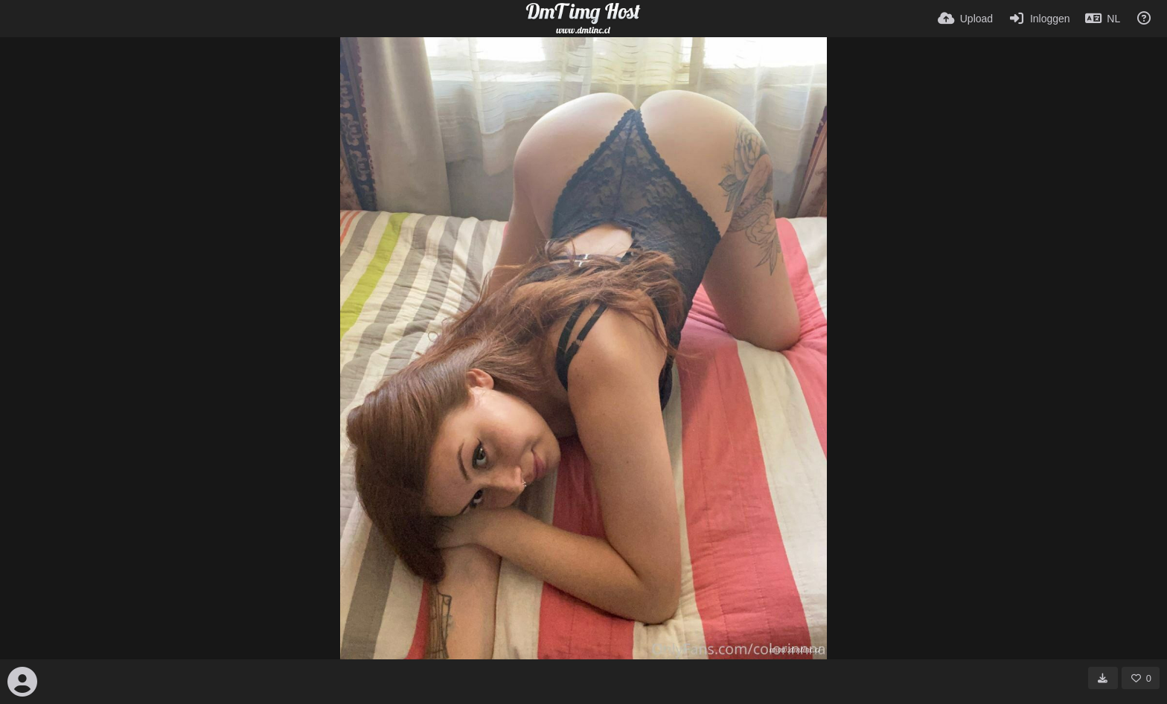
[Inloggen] (1039, 18)
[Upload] (965, 18)
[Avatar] (22, 682)
